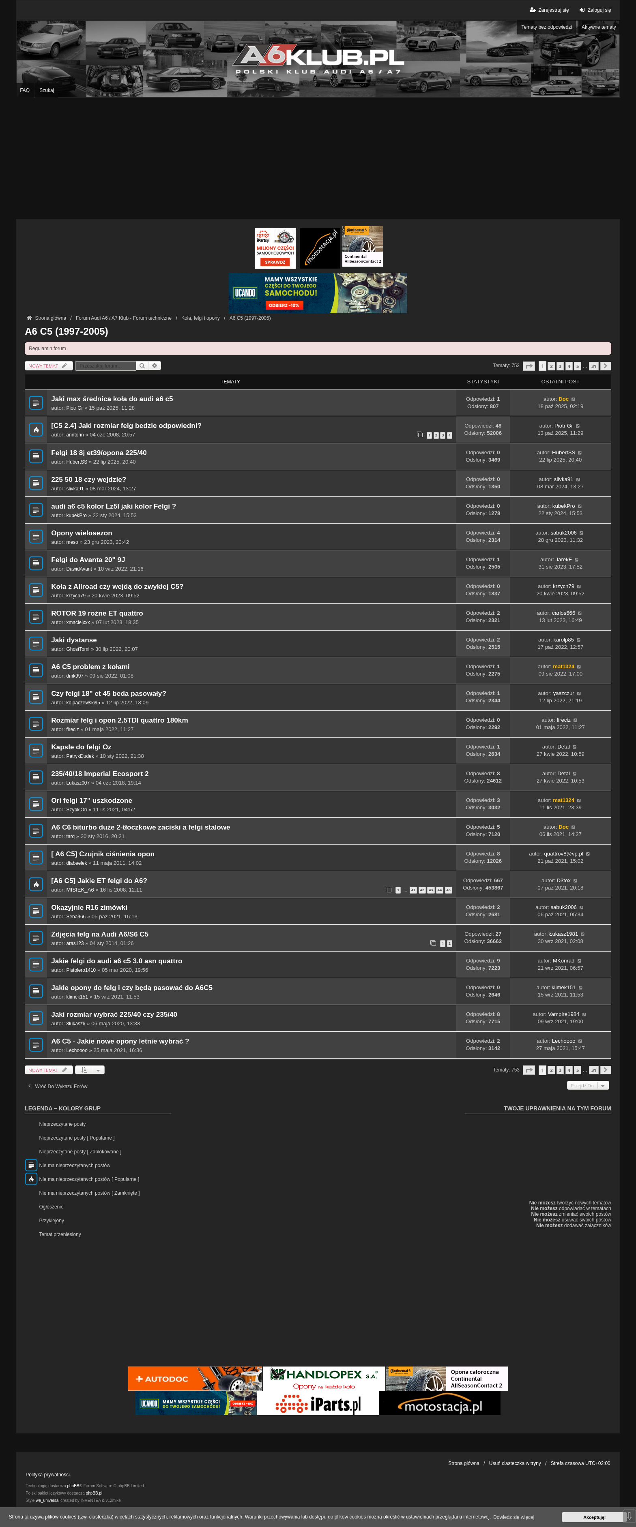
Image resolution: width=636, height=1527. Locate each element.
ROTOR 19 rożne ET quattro (97, 613)
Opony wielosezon (81, 533)
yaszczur (563, 693)
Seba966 (76, 917)
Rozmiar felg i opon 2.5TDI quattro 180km (119, 720)
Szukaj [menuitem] (46, 90)
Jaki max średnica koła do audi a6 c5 (112, 399)
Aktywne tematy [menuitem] (599, 27)
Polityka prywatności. (48, 1475)
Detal (563, 747)
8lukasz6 (76, 1024)
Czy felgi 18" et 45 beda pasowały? (108, 693)
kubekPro (77, 515)
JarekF (564, 559)
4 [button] (569, 366)
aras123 (75, 943)
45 (449, 889)
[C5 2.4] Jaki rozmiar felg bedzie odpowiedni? (126, 426)
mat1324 (563, 666)
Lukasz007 (78, 783)
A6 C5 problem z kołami (90, 667)
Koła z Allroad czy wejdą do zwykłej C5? (117, 586)
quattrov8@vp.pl (563, 854)
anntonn (75, 435)
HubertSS (77, 462)
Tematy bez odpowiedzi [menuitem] (546, 27)
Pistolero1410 (81, 970)
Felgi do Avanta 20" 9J (88, 560)
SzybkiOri (77, 810)
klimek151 (77, 997)
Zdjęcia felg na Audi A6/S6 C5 (99, 934)
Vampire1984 (563, 1014)
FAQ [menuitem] (25, 90)
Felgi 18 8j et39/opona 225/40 (99, 453)
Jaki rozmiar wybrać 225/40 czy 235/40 (114, 1014)
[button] (529, 366)
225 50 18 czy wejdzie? (88, 479)
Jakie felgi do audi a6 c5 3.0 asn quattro (116, 961)
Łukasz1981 (563, 934)
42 (422, 889)
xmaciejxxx (78, 622)
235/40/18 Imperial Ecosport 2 (99, 774)
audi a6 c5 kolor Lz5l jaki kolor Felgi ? (113, 506)
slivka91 (75, 489)
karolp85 (563, 640)
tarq (71, 836)
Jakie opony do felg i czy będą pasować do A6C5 (132, 988)
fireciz (73, 729)
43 (431, 889)
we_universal (47, 1500)
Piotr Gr (75, 408)
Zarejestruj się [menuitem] (548, 10)
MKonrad (564, 961)
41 (413, 889)
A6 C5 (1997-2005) (66, 331)
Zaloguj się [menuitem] (594, 10)
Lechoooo (77, 1050)
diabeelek (77, 863)
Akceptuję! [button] (594, 1517)
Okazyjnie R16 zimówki (89, 907)
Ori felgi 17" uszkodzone (91, 800)
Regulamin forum (47, 348)
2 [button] (551, 366)
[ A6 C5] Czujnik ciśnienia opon (103, 854)
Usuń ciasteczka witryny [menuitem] (515, 1463)
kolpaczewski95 (83, 703)
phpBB (73, 1486)
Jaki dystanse (74, 640)
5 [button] (577, 366)
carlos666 (563, 613)
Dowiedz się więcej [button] (513, 1517)
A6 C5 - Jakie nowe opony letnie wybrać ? (120, 1041)
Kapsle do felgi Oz (81, 747)
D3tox (563, 880)
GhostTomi (78, 649)
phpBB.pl (94, 1493)
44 (440, 889)
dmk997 (75, 676)
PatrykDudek (80, 756)
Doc (564, 399)
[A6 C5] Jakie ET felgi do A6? (99, 881)
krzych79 (76, 596)
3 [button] (560, 366)
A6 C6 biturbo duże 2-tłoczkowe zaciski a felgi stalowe (140, 827)
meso (72, 542)
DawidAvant (79, 569)
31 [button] (593, 366)
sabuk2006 (563, 533)
